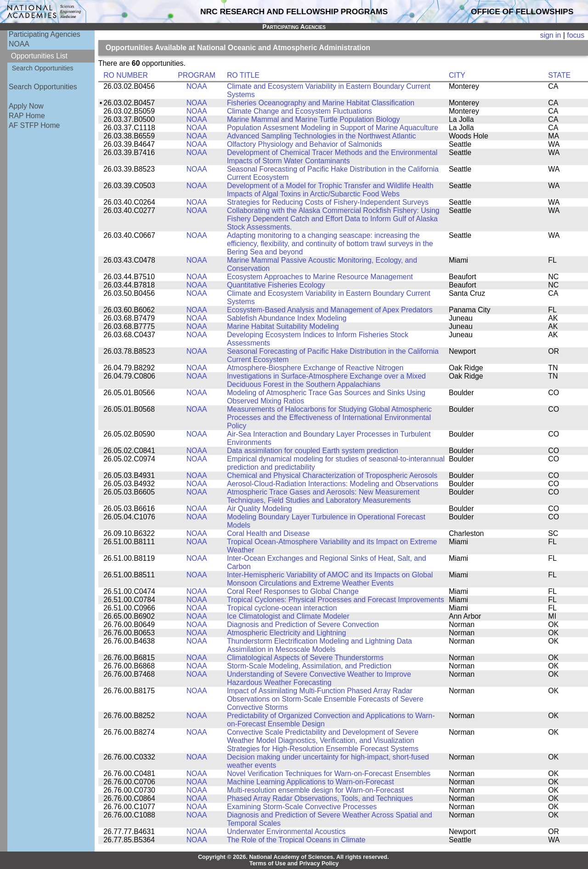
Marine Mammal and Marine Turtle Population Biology (313, 119)
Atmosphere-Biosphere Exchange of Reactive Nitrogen (315, 368)
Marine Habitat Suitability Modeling (283, 326)
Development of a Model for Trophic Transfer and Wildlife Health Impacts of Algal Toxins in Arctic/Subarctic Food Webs (330, 190)
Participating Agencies (44, 34)
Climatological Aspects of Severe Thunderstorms (305, 658)
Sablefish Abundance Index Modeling (286, 318)
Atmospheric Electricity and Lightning (286, 633)
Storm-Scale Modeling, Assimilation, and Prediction (309, 666)
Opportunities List (39, 56)
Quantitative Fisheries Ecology (276, 285)
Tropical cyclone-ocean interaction (282, 608)
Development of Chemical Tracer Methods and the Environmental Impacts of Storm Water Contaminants (332, 157)
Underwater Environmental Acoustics (286, 831)
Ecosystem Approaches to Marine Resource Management (320, 277)
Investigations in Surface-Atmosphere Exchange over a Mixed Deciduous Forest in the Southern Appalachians (326, 380)
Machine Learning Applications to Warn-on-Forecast (310, 782)
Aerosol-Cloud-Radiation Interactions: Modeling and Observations (332, 484)
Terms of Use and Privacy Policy (294, 863)
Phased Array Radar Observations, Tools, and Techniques (320, 798)
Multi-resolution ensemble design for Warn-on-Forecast (315, 790)
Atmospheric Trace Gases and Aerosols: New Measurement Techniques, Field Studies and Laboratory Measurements (323, 496)
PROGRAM (196, 75)
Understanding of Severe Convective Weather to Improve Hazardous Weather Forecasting (319, 678)
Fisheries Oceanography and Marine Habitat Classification (320, 103)
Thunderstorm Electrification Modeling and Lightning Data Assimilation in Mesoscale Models (319, 645)
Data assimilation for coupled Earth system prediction (312, 451)
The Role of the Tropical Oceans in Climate (296, 840)
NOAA (19, 44)
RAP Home (27, 116)
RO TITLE (243, 75)
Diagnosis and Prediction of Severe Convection (303, 624)
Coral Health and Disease (268, 533)
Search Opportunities (43, 68)
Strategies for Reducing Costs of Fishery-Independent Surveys (328, 202)
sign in (550, 35)
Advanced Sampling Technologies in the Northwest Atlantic (321, 136)
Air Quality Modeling (259, 508)
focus (575, 35)
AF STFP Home (34, 125)
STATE (559, 75)
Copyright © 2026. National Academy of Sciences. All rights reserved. (293, 857)
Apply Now (26, 106)
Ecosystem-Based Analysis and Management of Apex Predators (330, 310)
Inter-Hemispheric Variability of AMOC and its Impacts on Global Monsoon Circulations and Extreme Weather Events (330, 579)
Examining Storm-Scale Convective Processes (302, 807)
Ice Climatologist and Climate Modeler (288, 616)
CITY (457, 75)
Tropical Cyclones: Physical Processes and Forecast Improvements (335, 600)
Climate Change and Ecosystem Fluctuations (299, 111)
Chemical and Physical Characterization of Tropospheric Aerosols (332, 475)
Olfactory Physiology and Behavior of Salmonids (304, 144)
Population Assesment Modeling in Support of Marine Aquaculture (332, 128)
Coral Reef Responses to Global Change (293, 591)
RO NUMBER (125, 75)
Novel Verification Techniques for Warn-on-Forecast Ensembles (328, 773)
